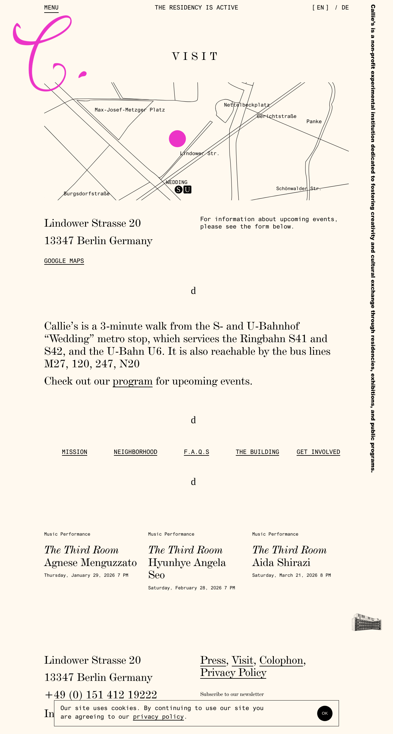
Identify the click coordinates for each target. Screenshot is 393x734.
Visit (242, 659)
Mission (75, 453)
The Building (257, 453)
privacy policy (158, 717)
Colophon (281, 659)
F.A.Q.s (196, 453)
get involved (318, 453)
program (133, 380)
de (345, 8)
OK (325, 713)
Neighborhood (136, 453)
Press (213, 659)
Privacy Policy (233, 672)
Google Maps (64, 262)
